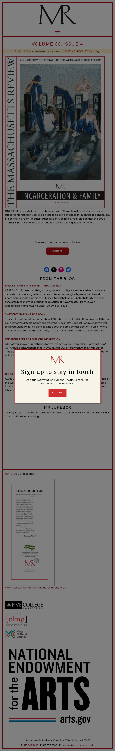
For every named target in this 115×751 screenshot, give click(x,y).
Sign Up (57, 393)
